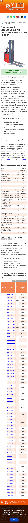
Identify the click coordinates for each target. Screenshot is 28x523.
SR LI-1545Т (10, 431)
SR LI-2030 (9, 456)
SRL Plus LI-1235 (11, 349)
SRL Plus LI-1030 (11, 327)
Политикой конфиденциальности (16, 516)
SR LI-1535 (9, 404)
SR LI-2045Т (10, 474)
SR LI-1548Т (10, 434)
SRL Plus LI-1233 (11, 346)
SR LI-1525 (9, 385)
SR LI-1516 (9, 379)
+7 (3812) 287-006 (22, 502)
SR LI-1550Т (10, 437)
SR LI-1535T (10, 410)
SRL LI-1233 (10, 318)
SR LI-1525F (10, 389)
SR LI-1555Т (10, 443)
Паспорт (11, 77)
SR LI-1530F (10, 395)
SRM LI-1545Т (10, 373)
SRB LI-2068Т (10, 495)
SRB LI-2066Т (10, 492)
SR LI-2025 (9, 453)
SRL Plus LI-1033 (11, 331)
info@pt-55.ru (8, 503)
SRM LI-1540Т (10, 370)
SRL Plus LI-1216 (11, 337)
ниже (8, 159)
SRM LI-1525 (10, 358)
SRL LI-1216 (10, 309)
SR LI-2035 (9, 459)
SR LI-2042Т (10, 471)
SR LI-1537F (10, 416)
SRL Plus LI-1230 (11, 343)
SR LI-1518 (9, 382)
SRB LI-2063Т (10, 489)
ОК (14, 519)
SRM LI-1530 (10, 361)
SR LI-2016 (9, 447)
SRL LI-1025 (10, 297)
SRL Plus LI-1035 (11, 334)
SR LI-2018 (9, 450)
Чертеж (4, 77)
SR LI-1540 (9, 419)
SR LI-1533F (10, 401)
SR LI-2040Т (10, 468)
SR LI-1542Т (10, 428)
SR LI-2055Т (10, 483)
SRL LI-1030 (10, 300)
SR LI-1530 (9, 392)
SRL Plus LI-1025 (11, 324)
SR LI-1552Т (10, 440)
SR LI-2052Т (10, 480)
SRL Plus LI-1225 (11, 340)
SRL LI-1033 (10, 303)
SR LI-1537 (9, 413)
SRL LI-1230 (10, 315)
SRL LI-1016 (10, 294)
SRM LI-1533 (10, 364)
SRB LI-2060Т (10, 486)
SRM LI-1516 (10, 352)
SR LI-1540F (10, 422)
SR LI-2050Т (10, 477)
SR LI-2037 (9, 462)
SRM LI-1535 (10, 367)
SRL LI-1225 (10, 312)
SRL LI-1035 (10, 306)
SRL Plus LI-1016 (11, 321)
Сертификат (20, 77)
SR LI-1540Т (10, 425)
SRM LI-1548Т (10, 376)
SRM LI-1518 (10, 355)
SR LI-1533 (9, 398)
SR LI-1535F (10, 407)
